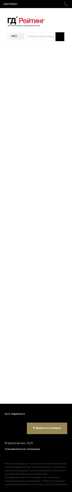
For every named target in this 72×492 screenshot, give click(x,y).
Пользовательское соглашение (25, 449)
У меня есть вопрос (47, 427)
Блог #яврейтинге (16, 413)
